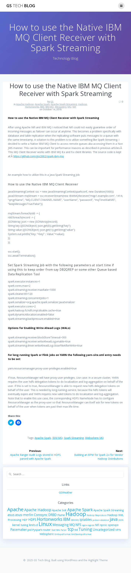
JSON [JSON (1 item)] (120, 520)
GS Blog (20, 6)
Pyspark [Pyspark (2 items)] (37, 529)
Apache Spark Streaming (64, 104)
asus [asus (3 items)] (11, 515)
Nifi (74, 106)
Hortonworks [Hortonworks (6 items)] (49, 519)
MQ (69, 106)
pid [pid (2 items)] (29, 529)
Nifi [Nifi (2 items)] (97, 525)
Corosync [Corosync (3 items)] (41, 515)
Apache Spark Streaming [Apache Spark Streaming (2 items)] (108, 510)
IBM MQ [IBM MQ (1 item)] (75, 520)
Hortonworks (32, 106)
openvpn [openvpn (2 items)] (113, 525)
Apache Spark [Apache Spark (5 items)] (80, 509)
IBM (42, 106)
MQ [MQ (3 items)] (72, 525)
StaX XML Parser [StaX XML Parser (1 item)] (59, 530)
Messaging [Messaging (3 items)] (61, 525)
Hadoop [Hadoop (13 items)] (76, 514)
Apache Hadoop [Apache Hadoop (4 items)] (37, 509)
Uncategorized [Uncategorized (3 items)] (104, 529)
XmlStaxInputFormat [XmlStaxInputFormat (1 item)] (81, 534)
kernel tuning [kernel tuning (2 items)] (20, 525)
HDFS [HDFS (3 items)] (32, 519)
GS (52, 101)
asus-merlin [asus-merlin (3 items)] (24, 515)
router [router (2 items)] (47, 529)
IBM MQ (49, 106)
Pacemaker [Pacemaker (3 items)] (18, 529)
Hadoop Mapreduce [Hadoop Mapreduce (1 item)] (97, 515)
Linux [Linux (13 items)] (45, 524)
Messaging (60, 106)
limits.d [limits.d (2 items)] (33, 525)
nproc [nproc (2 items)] (103, 525)
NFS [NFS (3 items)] (78, 525)
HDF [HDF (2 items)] (25, 519)
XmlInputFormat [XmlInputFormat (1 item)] (62, 534)
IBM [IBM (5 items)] (66, 519)
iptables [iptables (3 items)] (86, 519)
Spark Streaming (74, 438)
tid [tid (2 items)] (76, 529)
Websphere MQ (94, 438)
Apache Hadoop (25, 104)
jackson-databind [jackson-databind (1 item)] (101, 520)
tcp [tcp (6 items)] (71, 529)
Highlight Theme (98, 560)
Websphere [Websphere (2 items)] (47, 534)
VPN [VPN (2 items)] (118, 529)
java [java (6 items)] (114, 519)
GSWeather (65, 492)
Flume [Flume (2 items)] (61, 515)
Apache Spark (42, 104)
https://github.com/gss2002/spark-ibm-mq (38, 156)
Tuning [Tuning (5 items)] (85, 529)
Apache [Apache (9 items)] (15, 509)
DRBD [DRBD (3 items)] (52, 515)
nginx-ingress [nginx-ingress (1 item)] (88, 525)
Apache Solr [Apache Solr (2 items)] (59, 510)
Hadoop (82, 104)
